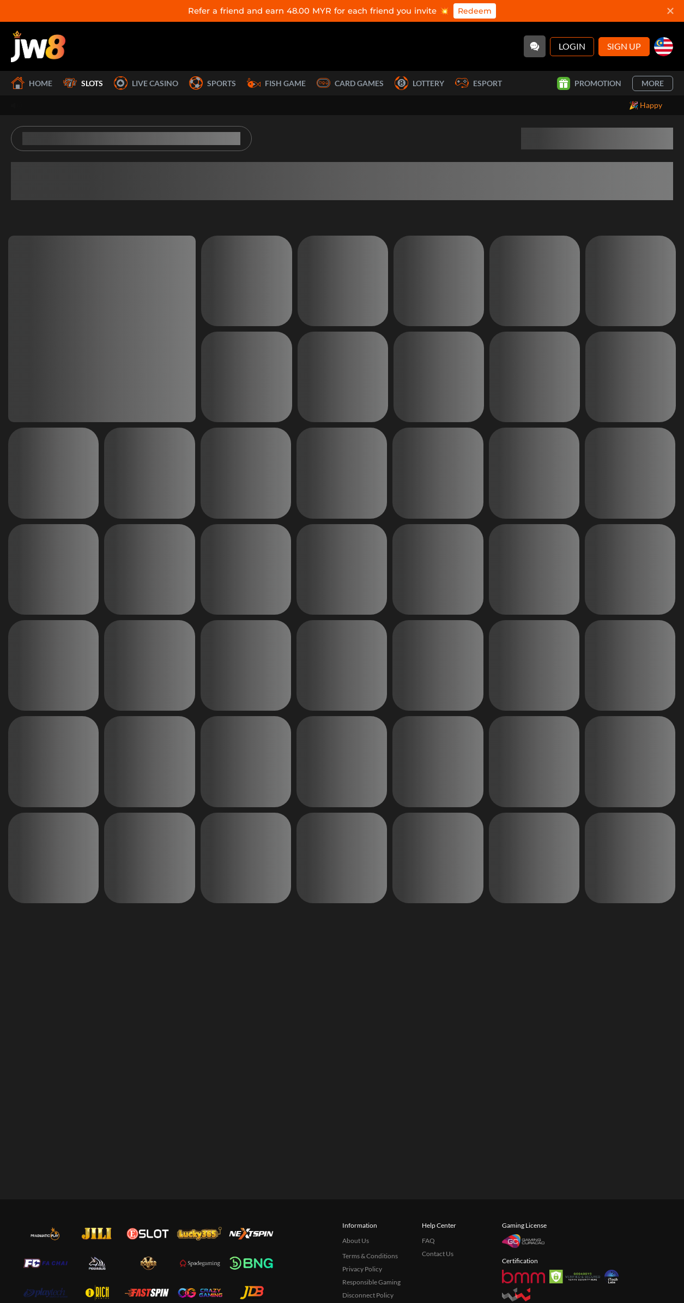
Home (31, 83)
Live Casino (146, 83)
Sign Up (624, 46)
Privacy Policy (362, 1269)
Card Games (350, 83)
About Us (355, 1240)
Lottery (419, 83)
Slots (83, 83)
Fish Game (276, 83)
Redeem (475, 11)
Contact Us (437, 1254)
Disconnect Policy (368, 1295)
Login (572, 46)
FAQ (428, 1240)
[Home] (38, 46)
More (652, 83)
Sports (212, 83)
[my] (663, 46)
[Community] (535, 46)
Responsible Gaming (371, 1282)
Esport (478, 83)
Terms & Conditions (370, 1256)
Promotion (589, 83)
